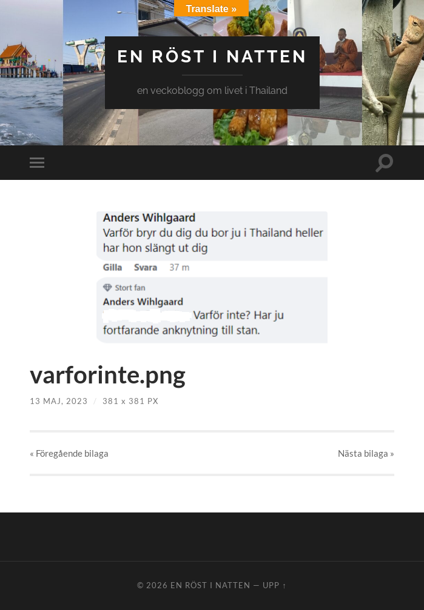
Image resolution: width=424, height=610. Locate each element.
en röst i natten (212, 57)
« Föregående (69, 453)
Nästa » (366, 453)
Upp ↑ (274, 585)
